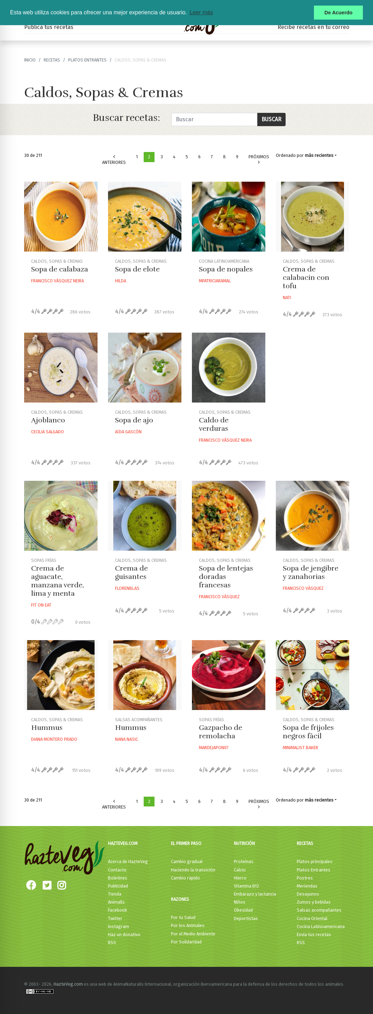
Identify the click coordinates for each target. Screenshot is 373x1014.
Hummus (47, 727)
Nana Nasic (126, 739)
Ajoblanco (48, 420)
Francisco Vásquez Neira (57, 280)
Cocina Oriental (312, 918)
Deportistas (246, 918)
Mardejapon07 (214, 747)
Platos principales (314, 861)
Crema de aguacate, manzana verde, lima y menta (57, 581)
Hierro (240, 878)
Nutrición (244, 843)
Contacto (117, 869)
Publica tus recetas (48, 27)
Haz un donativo (124, 934)
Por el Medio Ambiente (193, 933)
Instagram (118, 926)
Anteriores (114, 160)
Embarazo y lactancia (255, 894)
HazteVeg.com (122, 843)
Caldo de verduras (214, 424)
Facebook (117, 910)
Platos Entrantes (87, 60)
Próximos (259, 159)
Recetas (305, 843)
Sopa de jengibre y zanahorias (310, 572)
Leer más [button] (201, 12)
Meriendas (307, 886)
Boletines (117, 878)
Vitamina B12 (246, 886)
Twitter (115, 918)
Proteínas (243, 861)
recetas (52, 60)
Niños (239, 902)
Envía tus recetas (314, 934)
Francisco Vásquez (219, 596)
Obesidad (243, 910)
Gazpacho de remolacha (220, 731)
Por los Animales (188, 925)
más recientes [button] (319, 155)
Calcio (240, 869)
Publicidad (118, 886)
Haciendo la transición (193, 869)
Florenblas (127, 588)
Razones (180, 899)
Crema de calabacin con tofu (306, 277)
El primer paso (186, 843)
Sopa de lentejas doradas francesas (226, 576)
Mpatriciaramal (215, 280)
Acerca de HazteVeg (128, 861)
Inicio (30, 60)
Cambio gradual (186, 861)
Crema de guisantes (131, 572)
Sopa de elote (137, 269)
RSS (112, 942)
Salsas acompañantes (319, 910)
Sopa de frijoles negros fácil (308, 731)
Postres (305, 878)
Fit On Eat (41, 605)
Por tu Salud (183, 917)
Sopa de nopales (226, 269)
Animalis (116, 902)
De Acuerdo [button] (338, 12)
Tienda (114, 894)
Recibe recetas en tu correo (313, 27)
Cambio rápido (185, 878)
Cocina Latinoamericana (321, 926)
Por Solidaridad (186, 941)
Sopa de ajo (134, 420)
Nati (287, 297)
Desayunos (308, 894)
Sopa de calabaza (59, 269)
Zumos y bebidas (314, 902)
